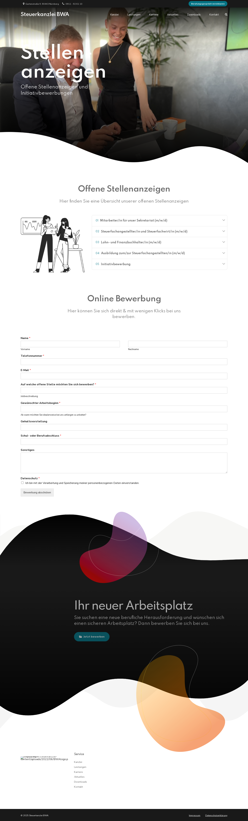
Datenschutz (30, 478)
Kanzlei (114, 14)
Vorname (25, 349)
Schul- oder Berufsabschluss (41, 436)
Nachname (133, 349)
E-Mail (26, 370)
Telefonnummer (32, 356)
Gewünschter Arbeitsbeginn (40, 403)
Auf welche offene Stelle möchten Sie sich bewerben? (58, 384)
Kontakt (214, 14)
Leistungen (134, 14)
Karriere (153, 14)
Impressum (194, 815)
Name (25, 338)
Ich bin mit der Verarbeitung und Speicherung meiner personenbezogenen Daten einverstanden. (82, 483)
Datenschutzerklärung (216, 815)
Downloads (194, 14)
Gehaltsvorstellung (34, 421)
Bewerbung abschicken (37, 492)
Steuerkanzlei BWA (45, 14)
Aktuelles (172, 14)
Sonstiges (27, 450)
